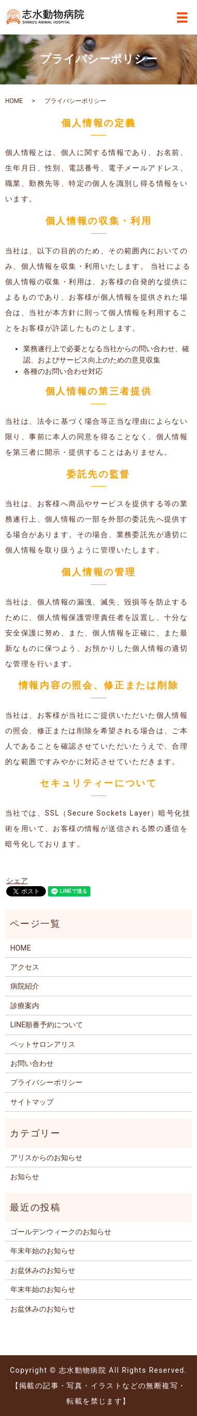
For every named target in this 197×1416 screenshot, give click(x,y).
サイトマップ (32, 1102)
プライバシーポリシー (46, 1082)
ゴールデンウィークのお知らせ (60, 1232)
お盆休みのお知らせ (42, 1270)
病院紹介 (24, 986)
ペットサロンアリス (42, 1044)
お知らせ (24, 1176)
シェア (17, 880)
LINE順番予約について (46, 1025)
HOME (14, 101)
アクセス (24, 967)
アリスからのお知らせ (46, 1157)
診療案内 (24, 1005)
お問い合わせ (32, 1063)
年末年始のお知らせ (42, 1251)
